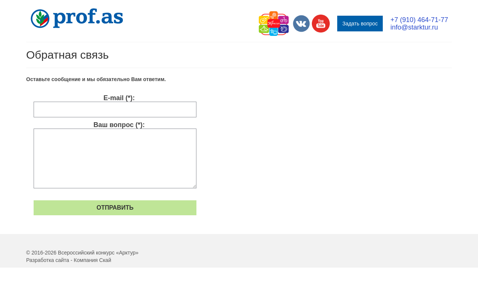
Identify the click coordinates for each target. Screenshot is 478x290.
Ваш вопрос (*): (119, 125)
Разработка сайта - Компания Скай (68, 260)
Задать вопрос (360, 24)
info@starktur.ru (414, 27)
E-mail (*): (119, 98)
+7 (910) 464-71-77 (419, 20)
